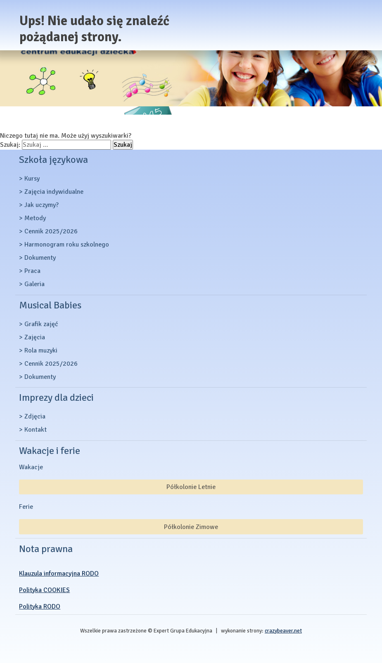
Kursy (32, 178)
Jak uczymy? (41, 205)
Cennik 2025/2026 (51, 231)
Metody (35, 218)
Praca (32, 271)
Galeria (34, 284)
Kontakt (35, 430)
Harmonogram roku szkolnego (66, 244)
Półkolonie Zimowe (191, 527)
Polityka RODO (39, 606)
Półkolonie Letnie (191, 487)
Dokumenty (40, 258)
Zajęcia (34, 337)
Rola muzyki (40, 350)
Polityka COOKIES (44, 590)
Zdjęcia (34, 416)
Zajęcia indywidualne (53, 192)
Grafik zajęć (41, 324)
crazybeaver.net (283, 630)
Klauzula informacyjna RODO (59, 573)
